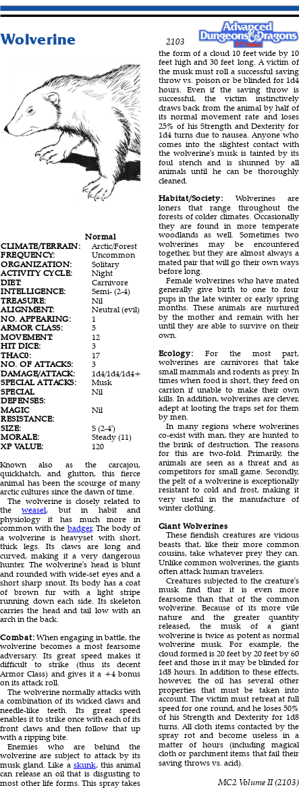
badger (79, 528)
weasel (34, 510)
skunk (85, 765)
